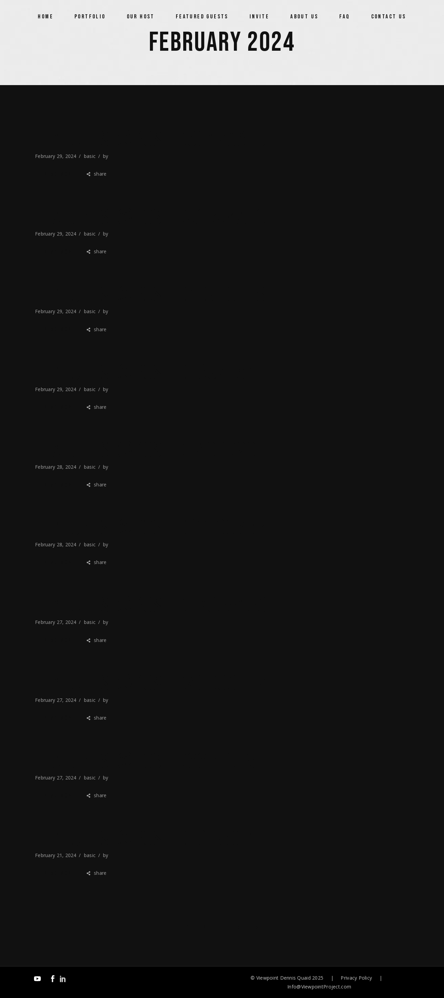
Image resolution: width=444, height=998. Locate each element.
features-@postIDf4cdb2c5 (150, 450)
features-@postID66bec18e (150, 761)
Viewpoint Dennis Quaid (283, 978)
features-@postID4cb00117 (151, 683)
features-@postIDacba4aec (150, 217)
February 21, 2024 (55, 855)
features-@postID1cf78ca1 (150, 839)
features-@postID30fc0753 (150, 528)
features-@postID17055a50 (151, 605)
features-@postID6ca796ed (151, 139)
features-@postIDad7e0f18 (150, 295)
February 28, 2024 (55, 467)
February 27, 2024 (55, 622)
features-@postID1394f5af (150, 373)
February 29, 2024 (55, 156)
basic (90, 156)
